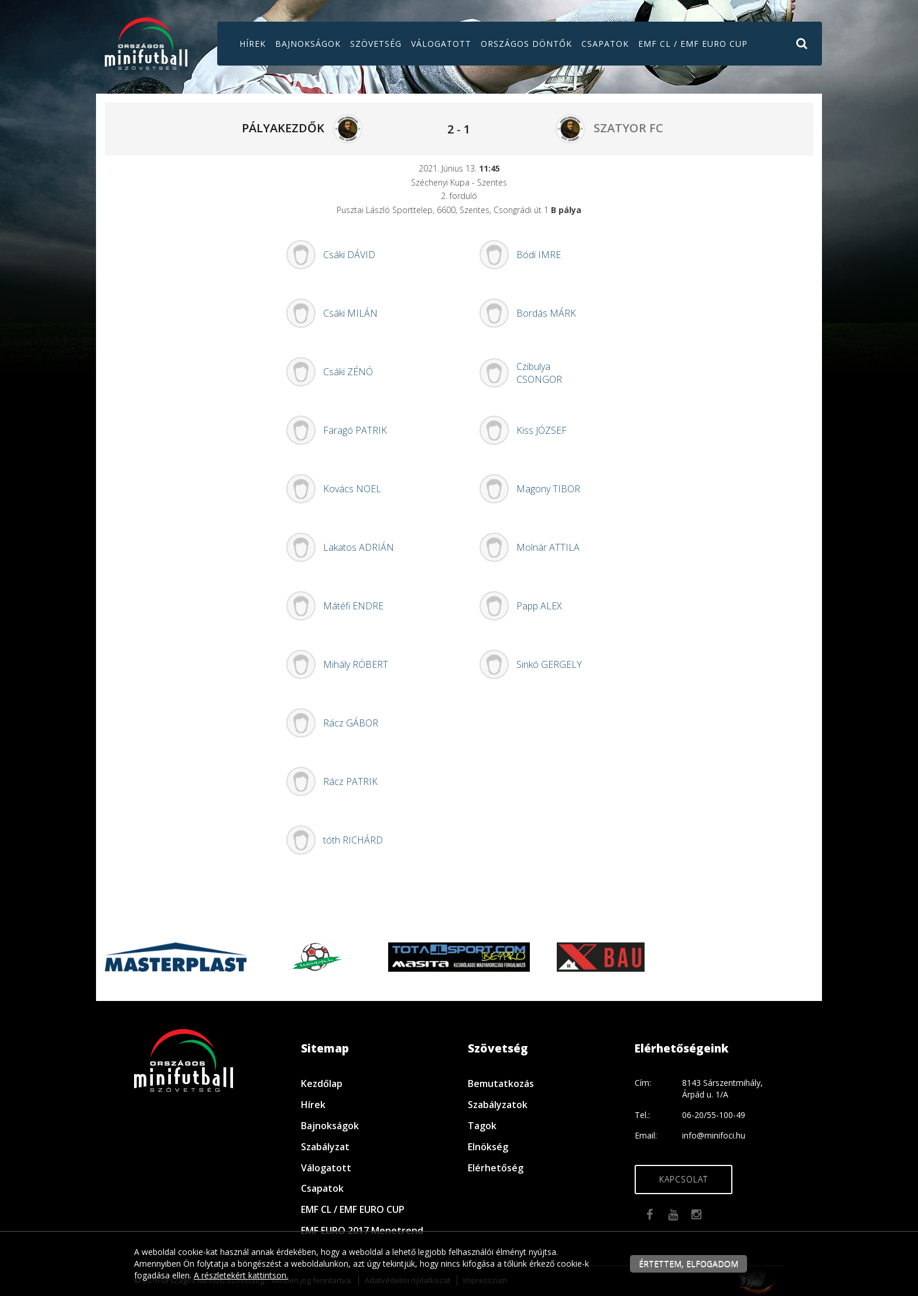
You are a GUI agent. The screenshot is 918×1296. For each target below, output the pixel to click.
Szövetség (376, 43)
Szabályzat (325, 1146)
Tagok (482, 1125)
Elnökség (488, 1146)
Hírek (252, 43)
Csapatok (605, 43)
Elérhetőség (495, 1167)
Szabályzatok (497, 1104)
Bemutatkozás (501, 1083)
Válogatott (441, 43)
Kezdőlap (321, 1083)
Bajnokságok (308, 43)
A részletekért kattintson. (241, 1275)
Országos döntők (526, 43)
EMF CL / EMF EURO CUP (693, 43)
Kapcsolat (683, 1179)
